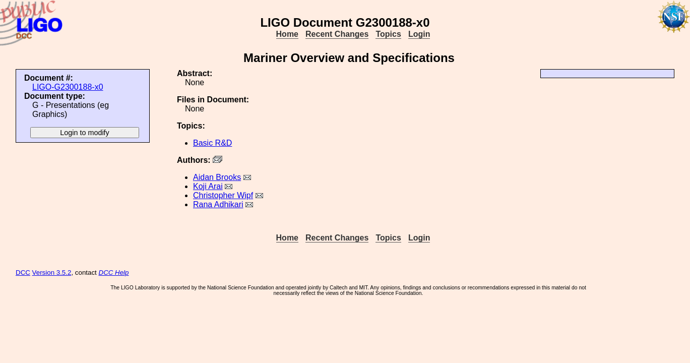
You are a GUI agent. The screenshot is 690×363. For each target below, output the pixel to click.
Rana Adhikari (218, 204)
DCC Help (114, 272)
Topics (388, 34)
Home (287, 34)
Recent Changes (336, 34)
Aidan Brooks (217, 177)
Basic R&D (212, 143)
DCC (23, 272)
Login (419, 34)
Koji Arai (208, 186)
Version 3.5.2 (52, 272)
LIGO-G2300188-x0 (67, 87)
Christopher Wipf (223, 195)
